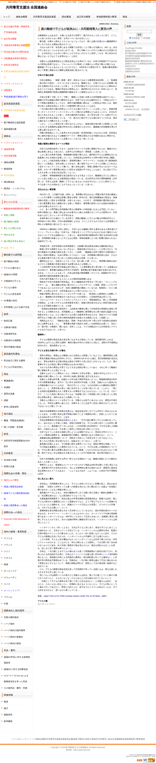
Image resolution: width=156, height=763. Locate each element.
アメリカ (8, 538)
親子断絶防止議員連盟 (14, 122)
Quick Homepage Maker (145, 755)
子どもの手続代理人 (13, 367)
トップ (6, 16)
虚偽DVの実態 (10, 274)
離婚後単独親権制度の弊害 (129, 739)
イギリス (8, 558)
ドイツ (7, 551)
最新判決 (132, 58)
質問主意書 (9, 394)
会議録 (7, 387)
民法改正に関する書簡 (14, 360)
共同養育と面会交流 (107, 739)
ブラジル (8, 597)
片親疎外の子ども (12, 281)
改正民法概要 (83, 16)
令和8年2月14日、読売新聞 (137, 109)
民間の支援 (9, 466)
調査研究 (8, 714)
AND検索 (134, 38)
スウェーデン (10, 577)
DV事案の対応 (10, 300)
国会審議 (66, 16)
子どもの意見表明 (12, 294)
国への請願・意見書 (13, 427)
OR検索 (145, 38)
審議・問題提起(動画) (14, 420)
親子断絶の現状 (11, 261)
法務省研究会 (10, 334)
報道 (125, 16)
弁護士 (100, 41)
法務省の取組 (10, 327)
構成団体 (8, 169)
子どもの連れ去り (69, 551)
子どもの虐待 (10, 287)
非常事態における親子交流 (16, 307)
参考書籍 (8, 721)
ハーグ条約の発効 (12, 643)
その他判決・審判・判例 (15, 688)
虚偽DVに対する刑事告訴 (16, 669)
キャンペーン (10, 195)
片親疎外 (132, 69)
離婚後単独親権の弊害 (138, 61)
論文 (6, 708)
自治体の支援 (10, 460)
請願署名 (132, 71)
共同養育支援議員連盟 (44, 16)
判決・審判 (9, 650)
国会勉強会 (9, 182)
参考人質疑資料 (11, 407)
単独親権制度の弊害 (106, 16)
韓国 (6, 564)
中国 (6, 603)
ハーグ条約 (108, 554)
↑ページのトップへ (19, 739)
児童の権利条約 (11, 617)
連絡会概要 (21, 16)
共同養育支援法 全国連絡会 (27, 7)
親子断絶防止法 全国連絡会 (76, 747)
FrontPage (133, 48)
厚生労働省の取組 (12, 347)
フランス (8, 545)
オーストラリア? (12, 590)
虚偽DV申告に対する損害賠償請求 (17, 660)
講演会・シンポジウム (14, 188)
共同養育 (8, 453)
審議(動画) (9, 380)
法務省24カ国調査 (12, 340)
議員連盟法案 (10, 129)
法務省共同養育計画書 (135, 97)
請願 (6, 400)
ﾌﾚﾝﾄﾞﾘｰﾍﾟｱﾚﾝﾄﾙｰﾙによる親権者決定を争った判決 (16, 679)
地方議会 (8, 414)
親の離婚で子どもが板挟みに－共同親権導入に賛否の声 (76, 28)
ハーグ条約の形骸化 (13, 637)
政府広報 (8, 321)
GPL (149, 756)
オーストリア (10, 571)
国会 (130, 66)
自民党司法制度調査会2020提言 (17, 443)
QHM (153, 756)
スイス (7, 584)
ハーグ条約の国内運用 (14, 630)
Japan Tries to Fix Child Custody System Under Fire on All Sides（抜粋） (76, 596)
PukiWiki (135, 756)
